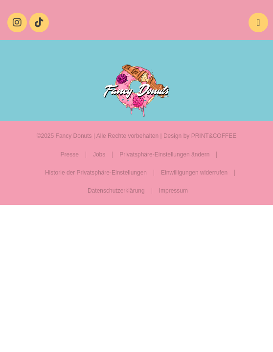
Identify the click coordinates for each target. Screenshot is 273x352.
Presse (70, 154)
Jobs (99, 154)
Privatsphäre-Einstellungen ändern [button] (164, 154)
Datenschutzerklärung (116, 190)
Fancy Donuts (74, 135)
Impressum (173, 190)
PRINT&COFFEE (214, 135)
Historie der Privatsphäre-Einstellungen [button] (96, 172)
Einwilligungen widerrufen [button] (194, 172)
